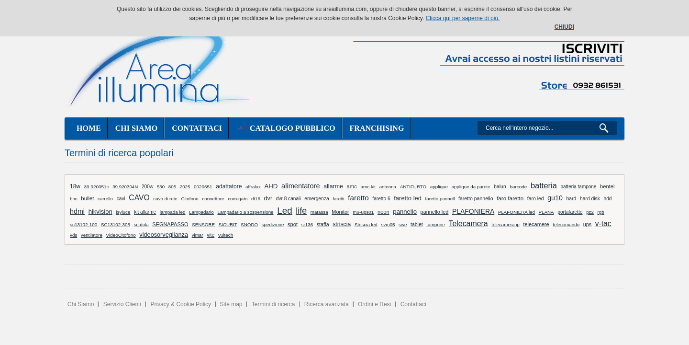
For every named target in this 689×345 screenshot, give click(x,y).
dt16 (255, 198)
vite (210, 235)
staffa (323, 224)
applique (439, 186)
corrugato (237, 198)
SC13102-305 (115, 224)
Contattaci (197, 128)
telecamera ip (505, 224)
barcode (518, 186)
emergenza (316, 198)
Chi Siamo (80, 304)
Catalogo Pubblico (285, 128)
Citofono (189, 198)
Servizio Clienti (122, 304)
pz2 (590, 212)
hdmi (77, 211)
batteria (544, 185)
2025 (185, 186)
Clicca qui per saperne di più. (463, 18)
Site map (231, 304)
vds (73, 235)
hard (571, 198)
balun (500, 186)
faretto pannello (475, 198)
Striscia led (366, 224)
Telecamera (468, 223)
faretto (358, 198)
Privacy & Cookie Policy (180, 304)
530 (161, 186)
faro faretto (510, 198)
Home (89, 128)
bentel (607, 186)
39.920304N (125, 186)
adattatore (229, 186)
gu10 (555, 198)
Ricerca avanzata (326, 304)
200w (147, 186)
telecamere (536, 224)
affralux (253, 186)
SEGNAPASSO (170, 224)
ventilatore (91, 235)
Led (284, 211)
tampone (435, 224)
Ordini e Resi (374, 304)
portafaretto (569, 212)
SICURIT (228, 224)
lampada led (173, 212)
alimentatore (300, 186)
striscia (342, 224)
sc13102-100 (83, 224)
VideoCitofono (120, 235)
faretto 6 (381, 198)
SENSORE (203, 224)
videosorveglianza (163, 234)
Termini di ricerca (273, 304)
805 (172, 186)
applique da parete (471, 186)
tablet (417, 224)
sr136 (307, 224)
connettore (213, 198)
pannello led (435, 212)
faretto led (408, 198)
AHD (271, 186)
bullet (87, 198)
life (301, 211)
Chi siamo (136, 128)
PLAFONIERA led (516, 212)
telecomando (566, 224)
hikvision (100, 211)
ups (587, 224)
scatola (141, 224)
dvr (268, 198)
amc (352, 186)
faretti (338, 198)
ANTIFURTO (413, 186)
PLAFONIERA (473, 211)
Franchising (377, 128)
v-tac (603, 223)
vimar (197, 235)
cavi (121, 198)
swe (403, 224)
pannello (405, 211)
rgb (601, 212)
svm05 (388, 224)
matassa (319, 212)
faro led (535, 198)
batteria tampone (578, 186)
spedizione (273, 224)
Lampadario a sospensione (245, 212)
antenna (387, 186)
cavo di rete (165, 198)
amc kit (368, 186)
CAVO (139, 198)
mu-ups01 (363, 212)
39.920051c (96, 186)
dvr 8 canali (288, 198)
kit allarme (145, 212)
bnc (74, 198)
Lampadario (201, 212)
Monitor (340, 212)
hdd (607, 198)
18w (75, 186)
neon (383, 212)
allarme (333, 186)
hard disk (590, 198)
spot (293, 224)
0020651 (203, 186)
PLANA (546, 212)
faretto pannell (440, 198)
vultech (225, 235)
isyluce (123, 212)
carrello (105, 198)
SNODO (249, 224)
